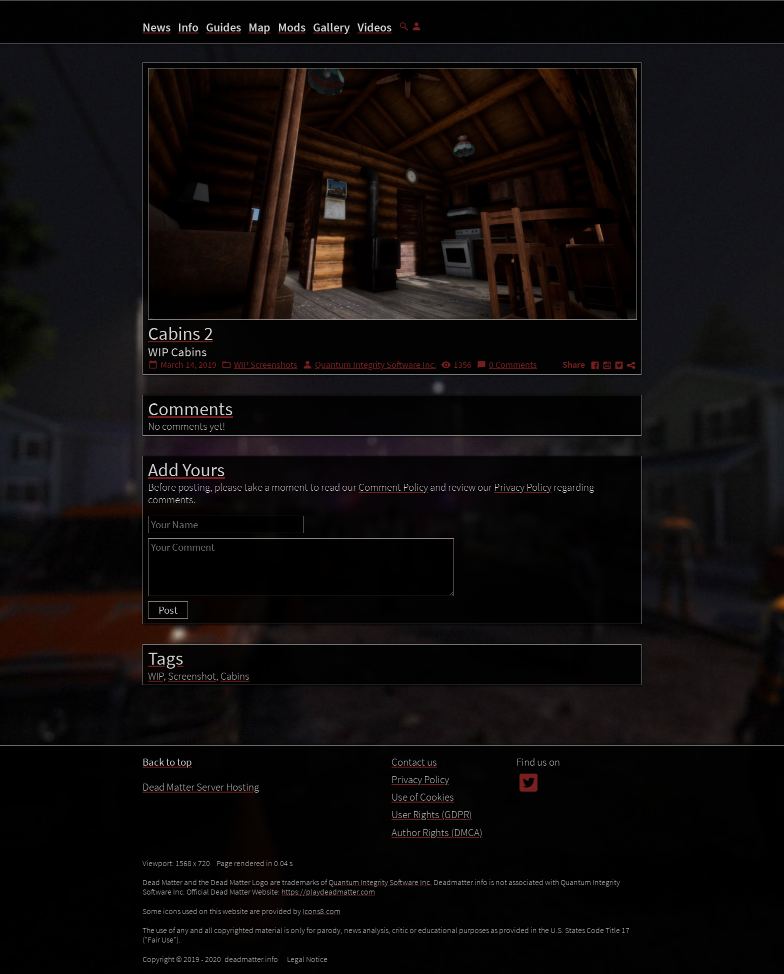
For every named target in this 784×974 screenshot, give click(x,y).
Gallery (331, 27)
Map (259, 27)
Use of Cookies (423, 797)
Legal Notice (307, 959)
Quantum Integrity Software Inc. (375, 364)
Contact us (414, 762)
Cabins (235, 676)
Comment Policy (393, 487)
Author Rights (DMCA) (437, 832)
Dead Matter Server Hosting (200, 787)
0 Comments (513, 364)
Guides (223, 27)
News (156, 27)
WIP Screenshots (266, 364)
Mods (292, 27)
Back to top (167, 762)
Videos (375, 27)
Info (188, 27)
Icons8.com (321, 911)
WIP (156, 676)
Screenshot (192, 676)
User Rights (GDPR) (432, 814)
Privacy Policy (523, 487)
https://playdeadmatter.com (328, 892)
